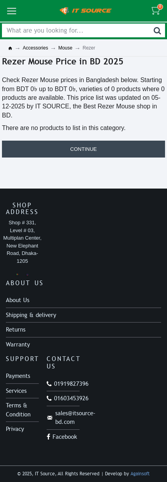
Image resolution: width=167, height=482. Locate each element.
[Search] (157, 30)
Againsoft (140, 474)
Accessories (35, 48)
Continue (83, 149)
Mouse (65, 48)
